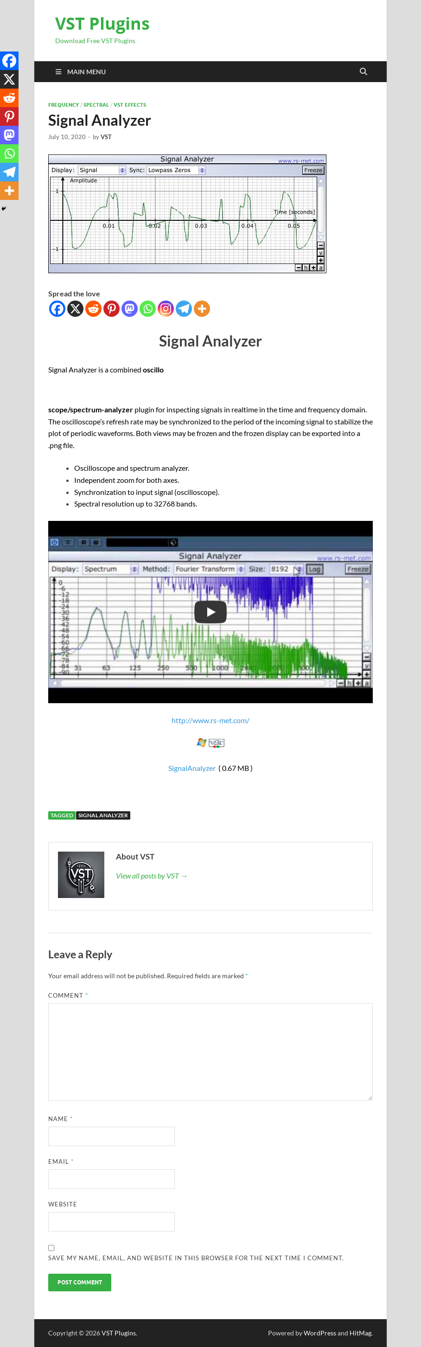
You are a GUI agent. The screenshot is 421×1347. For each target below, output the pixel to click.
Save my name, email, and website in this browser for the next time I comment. (196, 1258)
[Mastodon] (129, 309)
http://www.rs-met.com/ (210, 720)
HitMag (360, 1333)
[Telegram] (184, 309)
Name (60, 1118)
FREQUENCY (63, 105)
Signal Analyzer (103, 815)
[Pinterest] (111, 309)
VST (106, 137)
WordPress (320, 1333)
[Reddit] (93, 309)
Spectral (96, 105)
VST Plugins (102, 23)
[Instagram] (166, 309)
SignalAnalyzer (192, 767)
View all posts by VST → (152, 875)
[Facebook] (57, 309)
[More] (202, 309)
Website (62, 1204)
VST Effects (130, 105)
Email (61, 1161)
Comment (68, 995)
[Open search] (363, 72)
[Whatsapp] (148, 309)
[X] (75, 309)
